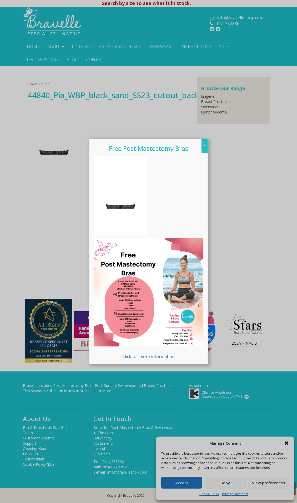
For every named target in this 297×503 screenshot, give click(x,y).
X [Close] (204, 145)
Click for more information (148, 298)
